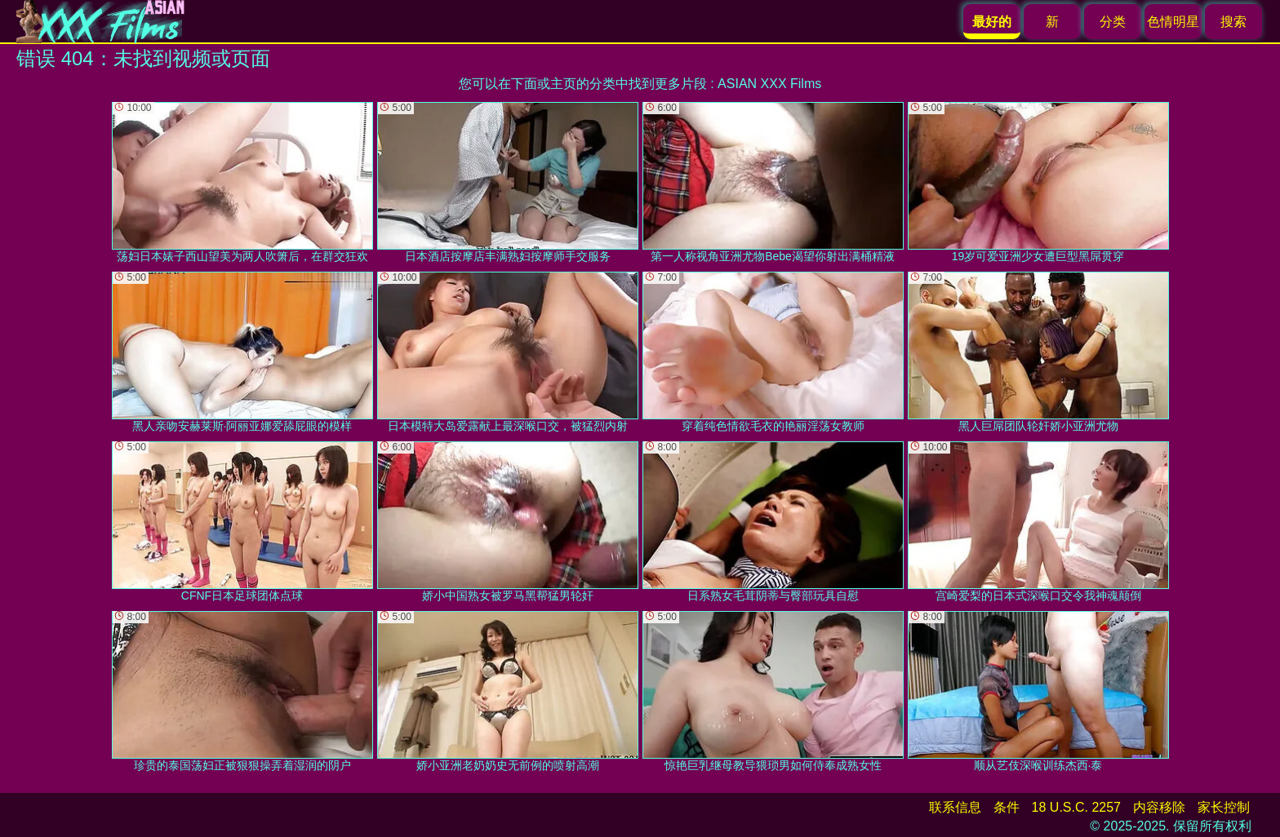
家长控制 (1224, 807)
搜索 (1233, 22)
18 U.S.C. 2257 (1076, 807)
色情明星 (1173, 22)
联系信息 (955, 807)
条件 (1006, 807)
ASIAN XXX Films (769, 84)
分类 (1113, 22)
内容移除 (1159, 807)
